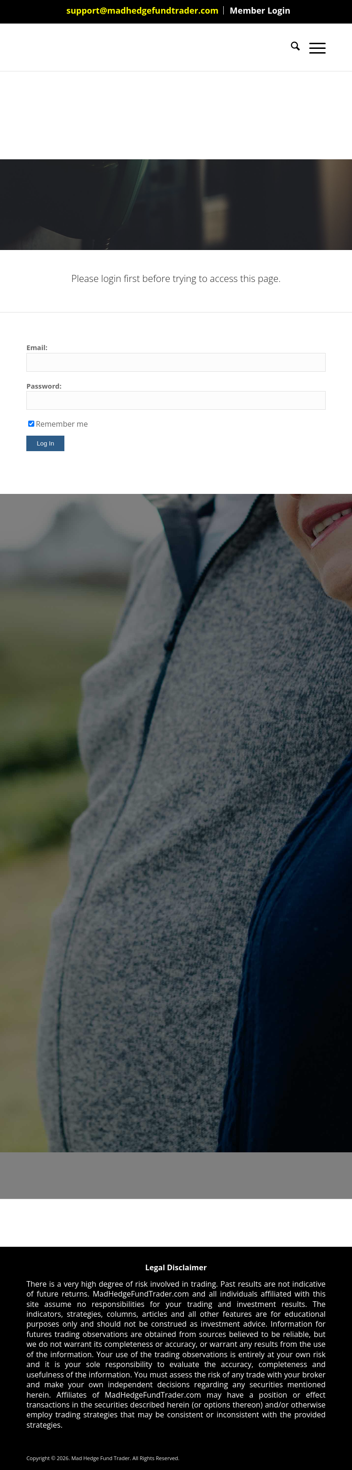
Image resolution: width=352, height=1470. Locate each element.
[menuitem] (143, 10)
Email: (36, 347)
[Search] (291, 47)
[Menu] (313, 47)
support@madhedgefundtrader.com (142, 10)
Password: (44, 386)
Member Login (260, 10)
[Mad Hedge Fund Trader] (146, 47)
